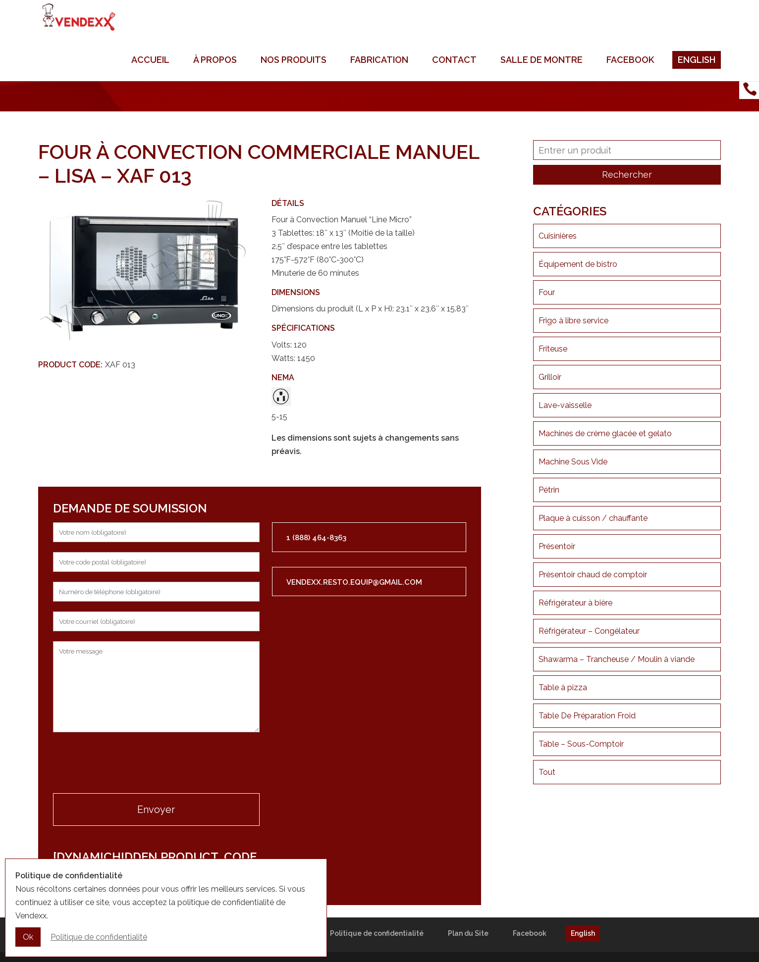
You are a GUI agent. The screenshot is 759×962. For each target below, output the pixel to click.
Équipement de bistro (578, 264)
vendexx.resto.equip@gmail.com (354, 582)
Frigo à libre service (573, 320)
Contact (454, 74)
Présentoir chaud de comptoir (593, 574)
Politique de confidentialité (377, 933)
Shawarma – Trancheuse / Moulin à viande (617, 659)
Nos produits (293, 74)
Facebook (630, 74)
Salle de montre (541, 74)
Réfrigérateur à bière (575, 603)
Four (547, 292)
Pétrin (549, 490)
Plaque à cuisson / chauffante (593, 518)
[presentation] (128, 764)
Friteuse (553, 349)
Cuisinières (558, 236)
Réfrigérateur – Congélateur (589, 631)
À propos (215, 74)
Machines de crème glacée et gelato (605, 433)
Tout (547, 772)
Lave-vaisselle (565, 405)
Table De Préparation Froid (587, 715)
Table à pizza (563, 687)
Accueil (150, 74)
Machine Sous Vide (573, 461)
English (696, 74)
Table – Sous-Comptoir (581, 744)
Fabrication (379, 74)
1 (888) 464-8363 (316, 537)
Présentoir (557, 546)
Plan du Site (468, 933)
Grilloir (550, 377)
